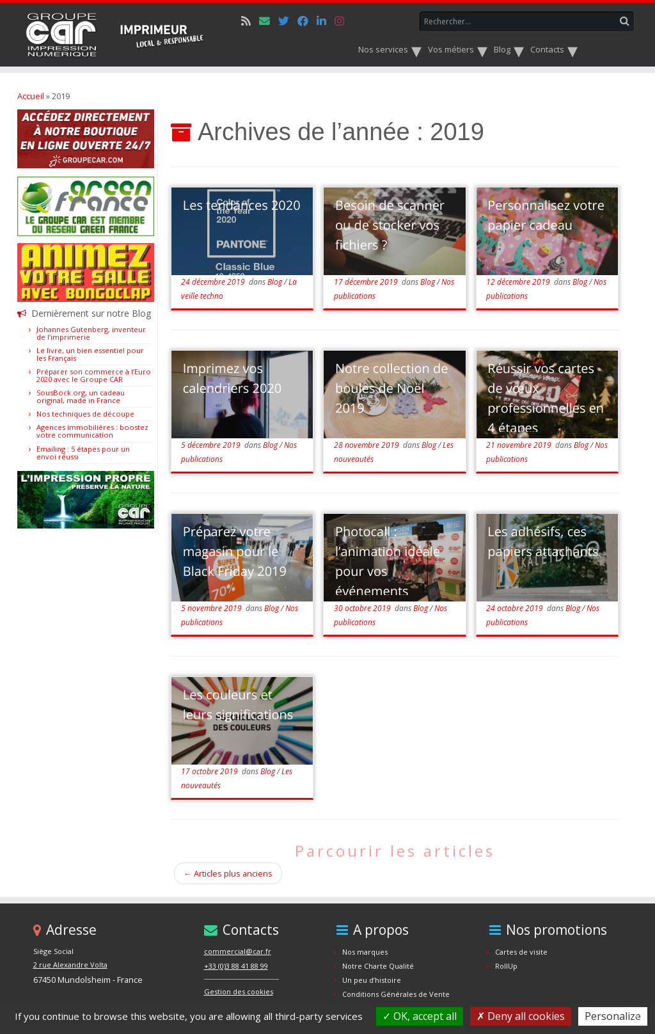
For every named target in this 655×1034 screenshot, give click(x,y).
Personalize (613, 1016)
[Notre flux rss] (250, 20)
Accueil (30, 96)
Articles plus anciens (228, 873)
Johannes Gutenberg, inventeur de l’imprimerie (91, 333)
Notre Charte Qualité (378, 966)
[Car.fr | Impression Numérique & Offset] (116, 35)
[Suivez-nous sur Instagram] (343, 20)
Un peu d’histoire (371, 980)
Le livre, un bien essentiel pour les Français (90, 354)
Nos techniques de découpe (85, 413)
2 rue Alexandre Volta (70, 964)
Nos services (384, 49)
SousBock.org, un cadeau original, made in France (80, 396)
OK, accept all (420, 1016)
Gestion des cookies (238, 991)
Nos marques (365, 952)
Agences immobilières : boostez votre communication (92, 431)
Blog (503, 49)
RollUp (506, 966)
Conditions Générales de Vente (396, 994)
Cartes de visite (521, 952)
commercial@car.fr (237, 951)
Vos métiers (452, 49)
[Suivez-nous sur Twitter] (287, 20)
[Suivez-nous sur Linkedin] (326, 20)
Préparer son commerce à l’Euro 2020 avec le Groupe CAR (93, 375)
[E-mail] (268, 20)
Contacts (548, 49)
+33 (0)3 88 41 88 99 (236, 966)
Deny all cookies (521, 1016)
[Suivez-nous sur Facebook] (307, 20)
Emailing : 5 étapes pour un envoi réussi (83, 452)
